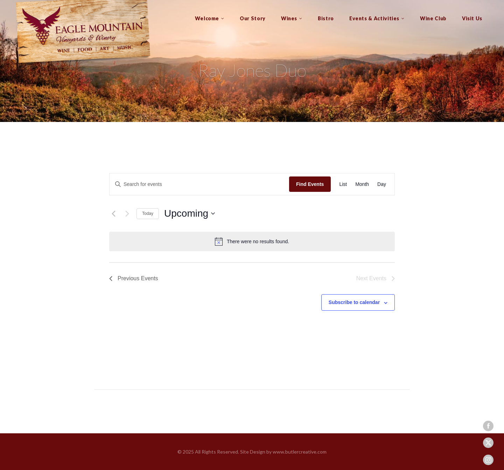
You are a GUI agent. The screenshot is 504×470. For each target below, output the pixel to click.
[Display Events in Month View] (362, 184)
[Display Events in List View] (343, 184)
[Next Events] (127, 213)
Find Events (310, 184)
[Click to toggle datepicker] (189, 213)
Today (147, 213)
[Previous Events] (113, 213)
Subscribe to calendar (354, 302)
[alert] (252, 241)
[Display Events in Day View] (381, 184)
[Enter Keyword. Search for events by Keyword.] (199, 184)
